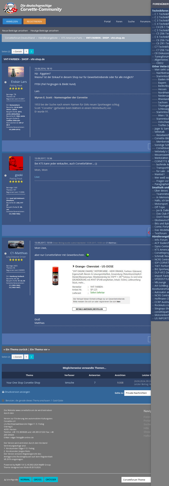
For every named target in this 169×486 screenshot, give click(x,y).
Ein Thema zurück (16, 349)
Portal (107, 21)
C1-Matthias (18, 253)
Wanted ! (160, 174)
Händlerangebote (48, 37)
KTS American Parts (71, 37)
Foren (119, 21)
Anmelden (12, 21)
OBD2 (159, 63)
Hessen (162, 89)
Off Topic (160, 207)
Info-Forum (161, 239)
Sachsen (163, 102)
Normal (25, 479)
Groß (38, 479)
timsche (69, 382)
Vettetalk (160, 131)
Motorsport (161, 203)
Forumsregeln (147, 21)
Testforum (161, 233)
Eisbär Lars (19, 82)
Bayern (162, 82)
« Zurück (17, 51)
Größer (51, 479)
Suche (131, 21)
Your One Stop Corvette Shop (23, 382)
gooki (19, 175)
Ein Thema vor (39, 349)
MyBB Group (45, 464)
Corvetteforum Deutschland (20, 37)
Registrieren (34, 21)
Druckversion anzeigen (17, 391)
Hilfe (146, 428)
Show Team (150, 431)
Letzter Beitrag (141, 384)
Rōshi (26, 467)
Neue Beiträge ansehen (15, 30)
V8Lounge (160, 282)
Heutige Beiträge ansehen (45, 30)
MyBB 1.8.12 (20, 464)
